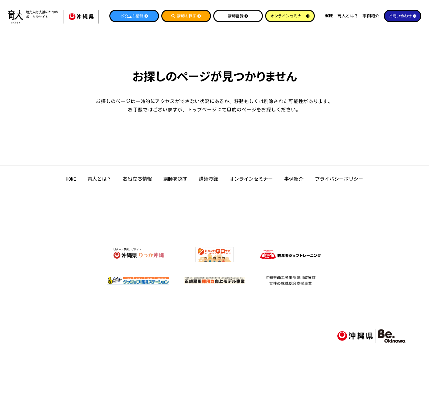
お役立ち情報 (137, 179)
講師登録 (208, 179)
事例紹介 (371, 16)
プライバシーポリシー (339, 179)
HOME (329, 16)
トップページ (202, 109)
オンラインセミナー (251, 179)
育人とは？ (347, 16)
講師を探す (175, 179)
